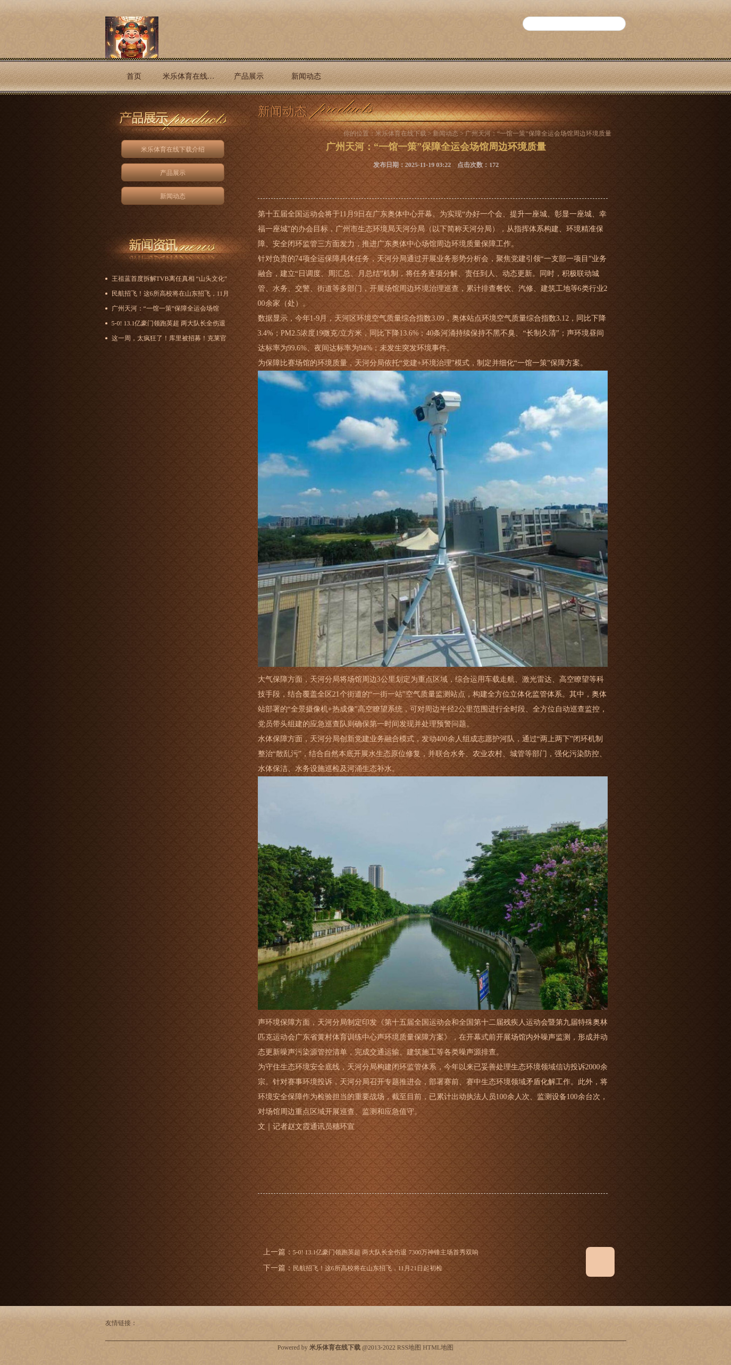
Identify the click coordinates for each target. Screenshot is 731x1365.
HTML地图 (438, 1347)
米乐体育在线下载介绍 (191, 76)
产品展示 (249, 76)
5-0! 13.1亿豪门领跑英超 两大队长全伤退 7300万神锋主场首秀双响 (386, 1252)
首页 (134, 76)
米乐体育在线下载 (400, 133)
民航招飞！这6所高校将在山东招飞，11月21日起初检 (368, 1268)
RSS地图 (409, 1347)
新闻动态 (306, 76)
